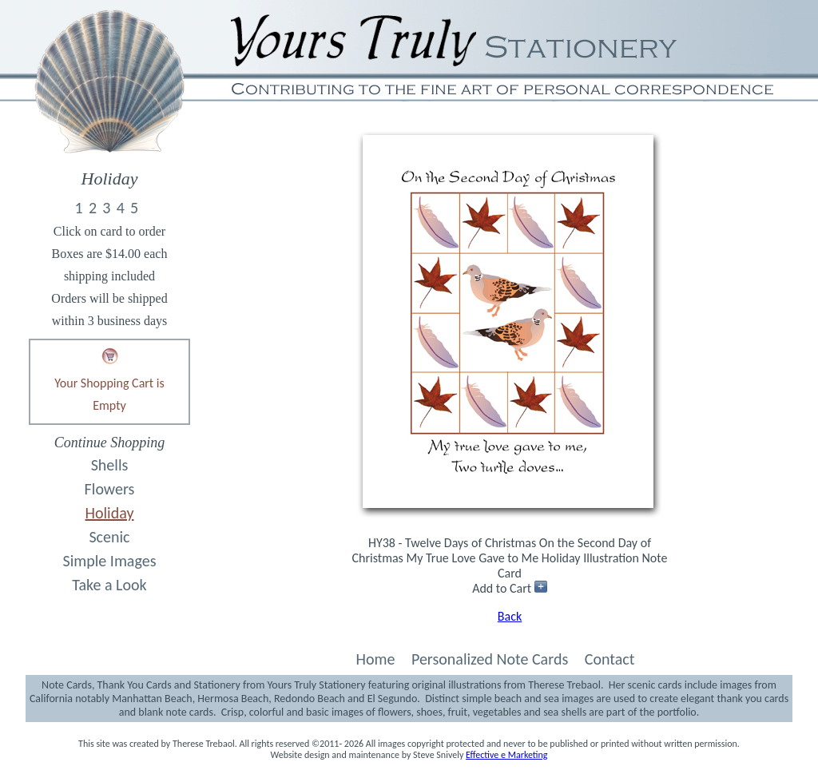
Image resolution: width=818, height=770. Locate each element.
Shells (110, 464)
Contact (610, 659)
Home (375, 659)
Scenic (109, 536)
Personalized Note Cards (489, 659)
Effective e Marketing (506, 754)
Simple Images (110, 560)
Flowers (110, 488)
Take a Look (109, 584)
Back (510, 616)
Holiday (109, 512)
